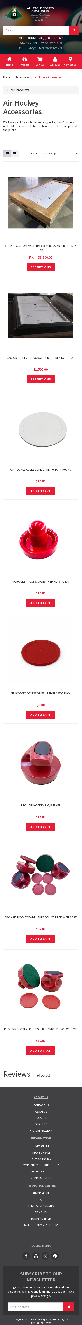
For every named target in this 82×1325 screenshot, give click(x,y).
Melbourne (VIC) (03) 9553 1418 (41, 38)
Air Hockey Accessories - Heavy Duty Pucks (40, 470)
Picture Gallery (41, 1130)
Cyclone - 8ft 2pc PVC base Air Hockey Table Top (41, 358)
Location (41, 1118)
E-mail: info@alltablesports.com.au (41, 48)
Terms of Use (41, 1146)
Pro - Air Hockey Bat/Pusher (41, 805)
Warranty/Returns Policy (41, 1165)
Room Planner (41, 1219)
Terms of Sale (41, 1152)
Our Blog (41, 1124)
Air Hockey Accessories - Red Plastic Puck (40, 693)
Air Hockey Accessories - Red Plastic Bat (41, 581)
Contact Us (41, 1105)
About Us (41, 1111)
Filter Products (18, 90)
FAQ (41, 1200)
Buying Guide (41, 1193)
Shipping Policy (41, 1178)
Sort (34, 153)
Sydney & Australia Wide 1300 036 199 (41, 43)
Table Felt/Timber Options (41, 1225)
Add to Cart (40, 491)
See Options (41, 267)
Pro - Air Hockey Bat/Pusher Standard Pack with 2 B (40, 1029)
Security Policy (41, 1171)
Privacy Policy (41, 1159)
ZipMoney (41, 1212)
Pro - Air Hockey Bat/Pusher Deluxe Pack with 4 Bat (41, 917)
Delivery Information (41, 1206)
